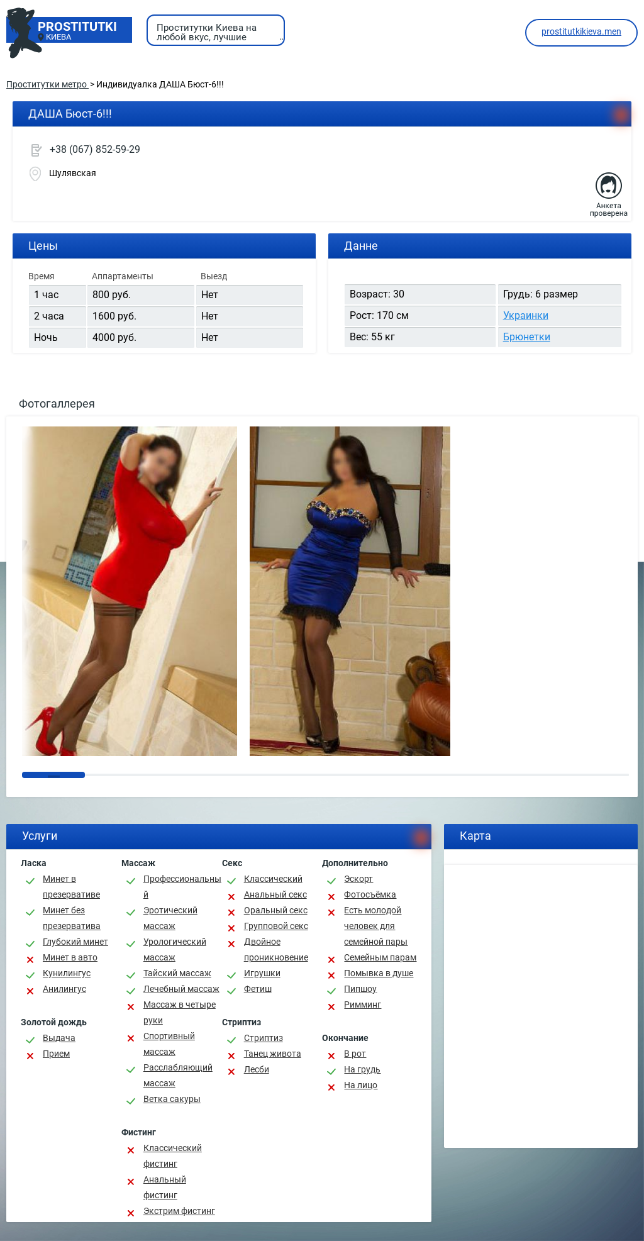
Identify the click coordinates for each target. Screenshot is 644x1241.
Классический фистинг (172, 1156)
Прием (56, 1054)
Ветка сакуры (172, 1099)
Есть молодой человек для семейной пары (376, 926)
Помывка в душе (378, 973)
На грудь (362, 1069)
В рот (355, 1054)
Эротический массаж (170, 918)
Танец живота (272, 1054)
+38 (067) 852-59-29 (95, 149)
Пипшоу (360, 989)
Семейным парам (380, 957)
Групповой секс (276, 926)
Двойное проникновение (276, 949)
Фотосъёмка (370, 894)
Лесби (256, 1069)
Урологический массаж (174, 949)
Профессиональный (182, 886)
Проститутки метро (47, 84)
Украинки (525, 315)
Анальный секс (275, 894)
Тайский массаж (177, 973)
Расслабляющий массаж (178, 1075)
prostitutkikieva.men (581, 31)
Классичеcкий (273, 879)
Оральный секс (276, 910)
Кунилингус (67, 973)
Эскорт (358, 879)
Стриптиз (263, 1038)
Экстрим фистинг (179, 1211)
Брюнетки (526, 337)
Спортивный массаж (169, 1044)
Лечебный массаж (181, 989)
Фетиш (258, 989)
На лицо (360, 1085)
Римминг (362, 1004)
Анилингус (64, 989)
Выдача (59, 1038)
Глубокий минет (75, 942)
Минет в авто (70, 957)
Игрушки (262, 973)
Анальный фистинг (164, 1187)
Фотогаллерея (57, 403)
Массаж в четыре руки (179, 1012)
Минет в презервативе (71, 886)
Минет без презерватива (72, 918)
